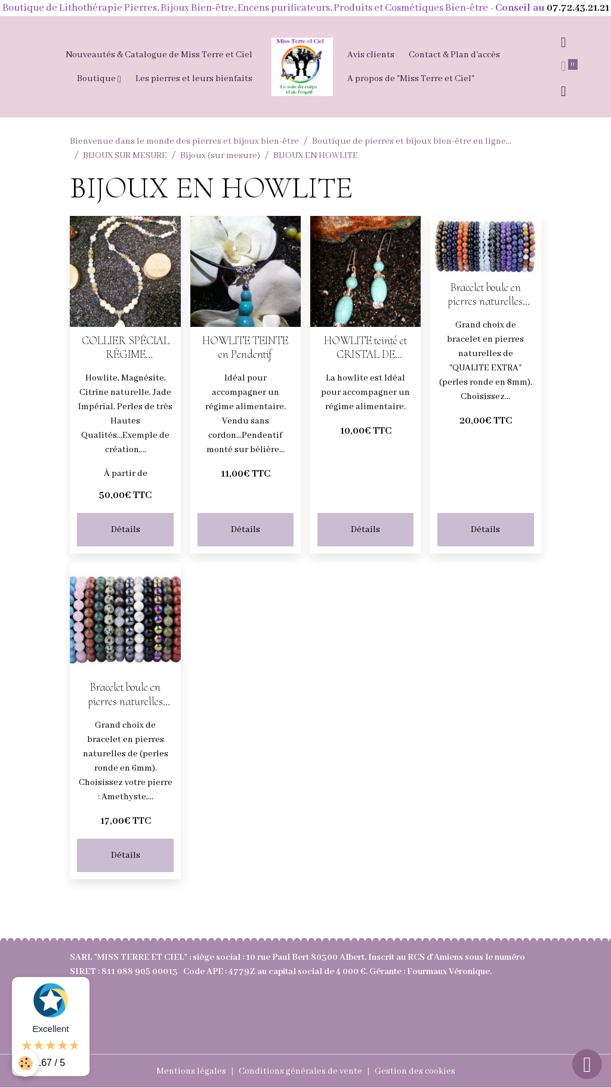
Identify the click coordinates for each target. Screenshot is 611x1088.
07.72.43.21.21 (578, 8)
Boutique (97, 78)
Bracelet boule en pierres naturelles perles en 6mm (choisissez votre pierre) (126, 694)
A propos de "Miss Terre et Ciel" (410, 78)
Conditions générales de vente (300, 1071)
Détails (125, 529)
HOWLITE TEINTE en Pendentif (245, 347)
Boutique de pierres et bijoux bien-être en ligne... (411, 141)
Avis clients (370, 55)
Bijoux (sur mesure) (220, 155)
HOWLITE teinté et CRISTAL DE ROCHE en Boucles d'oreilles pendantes (366, 347)
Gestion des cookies (415, 1071)
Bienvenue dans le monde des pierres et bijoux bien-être (184, 141)
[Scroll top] (587, 1064)
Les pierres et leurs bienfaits (193, 78)
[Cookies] (25, 1063)
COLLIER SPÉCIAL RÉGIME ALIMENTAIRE (125, 347)
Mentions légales (191, 1071)
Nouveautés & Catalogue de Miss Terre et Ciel (159, 55)
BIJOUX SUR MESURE (125, 155)
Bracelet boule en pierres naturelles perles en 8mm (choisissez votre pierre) (485, 294)
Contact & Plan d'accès (454, 55)
